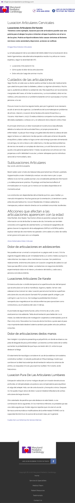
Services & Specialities (37, 481)
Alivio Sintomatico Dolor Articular (20, 241)
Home (37, 476)
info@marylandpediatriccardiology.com (19, 2)
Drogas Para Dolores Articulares (20, 47)
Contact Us (38, 500)
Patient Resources (38, 490)
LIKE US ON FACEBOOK (65, 10)
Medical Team (38, 485)
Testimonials (38, 495)
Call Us (42, 10)
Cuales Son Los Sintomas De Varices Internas (24, 420)
